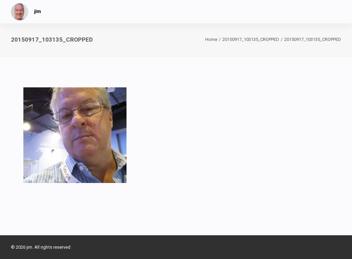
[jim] (26, 11)
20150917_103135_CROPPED (250, 39)
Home (211, 39)
